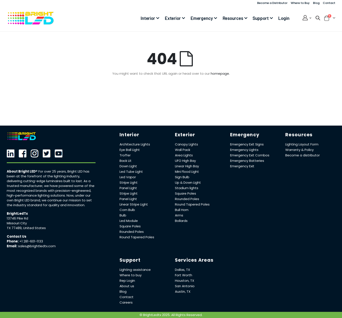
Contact (329, 3)
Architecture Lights (135, 144)
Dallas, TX (182, 269)
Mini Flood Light (187, 171)
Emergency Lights (244, 149)
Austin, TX (182, 291)
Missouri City (17, 223)
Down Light (128, 166)
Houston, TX (184, 280)
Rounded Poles (132, 231)
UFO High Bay (185, 160)
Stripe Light (129, 182)
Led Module (129, 220)
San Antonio (185, 286)
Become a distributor (302, 155)
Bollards (181, 220)
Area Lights (184, 155)
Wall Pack (182, 149)
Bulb (123, 215)
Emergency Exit (242, 166)
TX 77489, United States (26, 228)
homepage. (220, 73)
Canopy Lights (186, 144)
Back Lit (126, 160)
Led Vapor (128, 177)
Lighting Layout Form (301, 144)
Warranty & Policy (299, 149)
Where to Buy (300, 3)
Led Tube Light (131, 171)
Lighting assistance (135, 269)
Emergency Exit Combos (249, 155)
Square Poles (130, 226)
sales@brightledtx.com (37, 246)
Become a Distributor (272, 3)
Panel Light (128, 188)
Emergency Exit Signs (247, 144)
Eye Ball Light (130, 149)
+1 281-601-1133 (31, 241)
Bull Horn (181, 209)
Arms (179, 215)
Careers (126, 302)
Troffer (125, 155)
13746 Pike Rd (17, 218)
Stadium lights (186, 188)
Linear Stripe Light (134, 204)
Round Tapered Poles (137, 237)
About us (127, 286)
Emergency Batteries (247, 160)
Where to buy (131, 275)
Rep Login (127, 280)
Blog (316, 3)
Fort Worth (183, 275)
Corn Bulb (127, 209)
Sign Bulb (182, 177)
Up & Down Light (188, 182)
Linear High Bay (187, 166)
